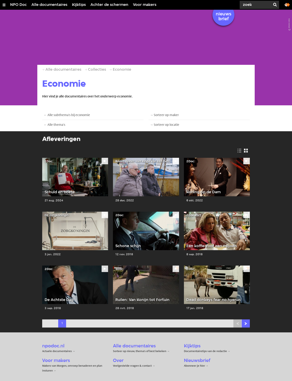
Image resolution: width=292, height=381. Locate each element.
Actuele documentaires (57, 351)
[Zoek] (255, 5)
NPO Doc (18, 5)
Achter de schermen (109, 5)
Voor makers (144, 5)
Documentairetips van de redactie (205, 351)
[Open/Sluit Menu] (4, 5)
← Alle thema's (54, 124)
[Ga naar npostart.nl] (287, 4)
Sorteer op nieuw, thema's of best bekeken (139, 351)
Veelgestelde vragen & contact (132, 365)
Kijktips (79, 5)
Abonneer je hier (195, 365)
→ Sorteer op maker (164, 115)
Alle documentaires (49, 5)
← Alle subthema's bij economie (67, 115)
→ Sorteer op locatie (164, 124)
